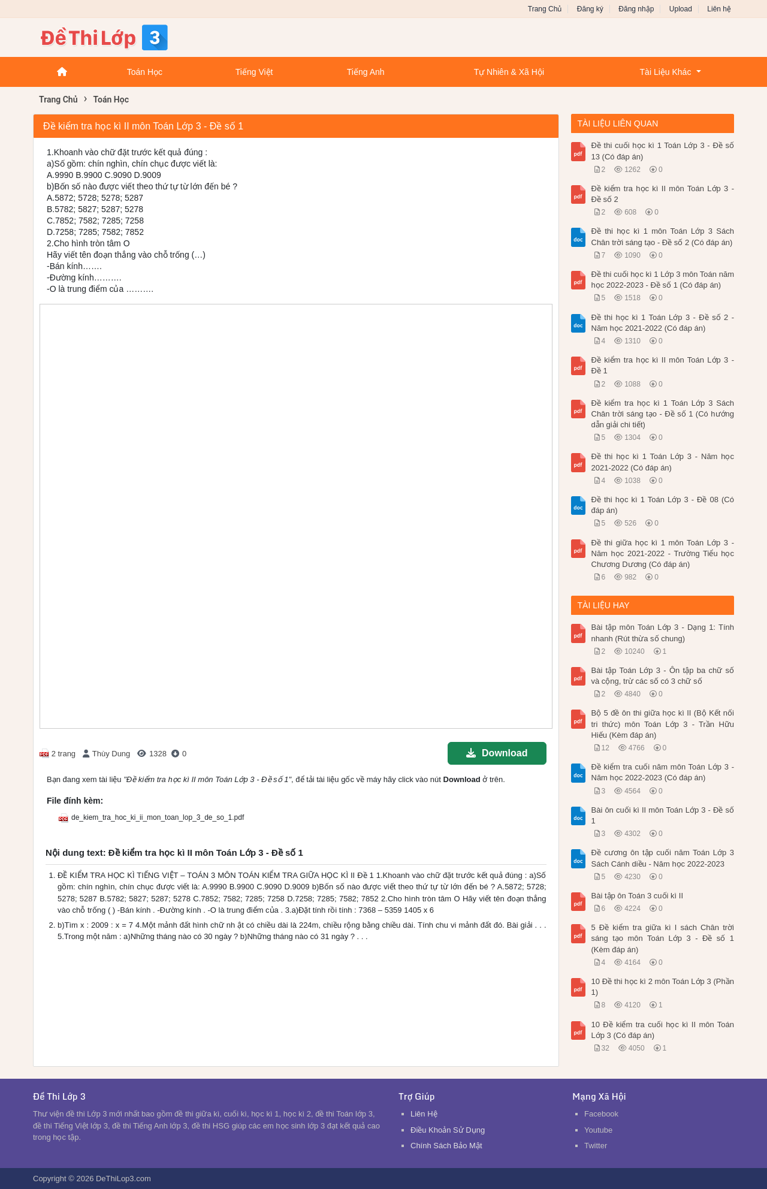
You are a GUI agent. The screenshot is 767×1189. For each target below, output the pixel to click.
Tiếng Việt (254, 72)
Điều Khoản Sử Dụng (447, 1129)
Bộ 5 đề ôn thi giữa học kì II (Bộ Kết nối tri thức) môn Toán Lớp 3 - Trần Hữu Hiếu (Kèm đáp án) (663, 723)
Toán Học (144, 72)
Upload (680, 9)
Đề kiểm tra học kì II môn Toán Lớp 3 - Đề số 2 (663, 194)
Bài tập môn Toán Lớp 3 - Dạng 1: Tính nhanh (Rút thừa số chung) (663, 632)
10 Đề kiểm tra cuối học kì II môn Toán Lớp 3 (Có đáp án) (663, 1030)
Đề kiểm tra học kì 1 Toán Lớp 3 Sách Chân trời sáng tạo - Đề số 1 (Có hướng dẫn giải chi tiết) (663, 414)
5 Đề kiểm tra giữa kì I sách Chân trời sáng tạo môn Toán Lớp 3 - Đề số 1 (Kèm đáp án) (663, 938)
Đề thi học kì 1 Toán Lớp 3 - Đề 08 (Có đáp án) (663, 505)
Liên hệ (719, 9)
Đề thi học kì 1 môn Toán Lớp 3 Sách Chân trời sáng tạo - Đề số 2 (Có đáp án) (663, 236)
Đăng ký (590, 9)
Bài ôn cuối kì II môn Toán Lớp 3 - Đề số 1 (663, 815)
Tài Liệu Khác (665, 72)
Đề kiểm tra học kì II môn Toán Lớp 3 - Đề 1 (663, 365)
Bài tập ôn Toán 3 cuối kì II (637, 895)
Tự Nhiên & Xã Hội (509, 72)
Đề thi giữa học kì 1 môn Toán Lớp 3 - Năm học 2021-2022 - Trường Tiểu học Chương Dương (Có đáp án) (663, 553)
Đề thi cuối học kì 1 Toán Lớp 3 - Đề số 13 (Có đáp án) (663, 151)
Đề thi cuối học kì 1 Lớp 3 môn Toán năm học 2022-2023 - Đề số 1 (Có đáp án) (663, 279)
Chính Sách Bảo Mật (446, 1145)
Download (496, 753)
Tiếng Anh (366, 72)
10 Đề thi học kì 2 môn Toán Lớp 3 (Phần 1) (663, 987)
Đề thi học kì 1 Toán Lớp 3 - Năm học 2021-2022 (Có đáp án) (663, 462)
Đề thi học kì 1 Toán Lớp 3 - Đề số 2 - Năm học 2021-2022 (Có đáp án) (663, 323)
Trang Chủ (545, 9)
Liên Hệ (423, 1113)
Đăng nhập (636, 9)
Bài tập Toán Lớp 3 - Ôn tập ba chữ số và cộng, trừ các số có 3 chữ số (663, 676)
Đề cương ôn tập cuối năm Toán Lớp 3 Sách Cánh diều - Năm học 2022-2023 (663, 858)
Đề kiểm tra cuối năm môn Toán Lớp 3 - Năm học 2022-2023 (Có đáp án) (663, 772)
